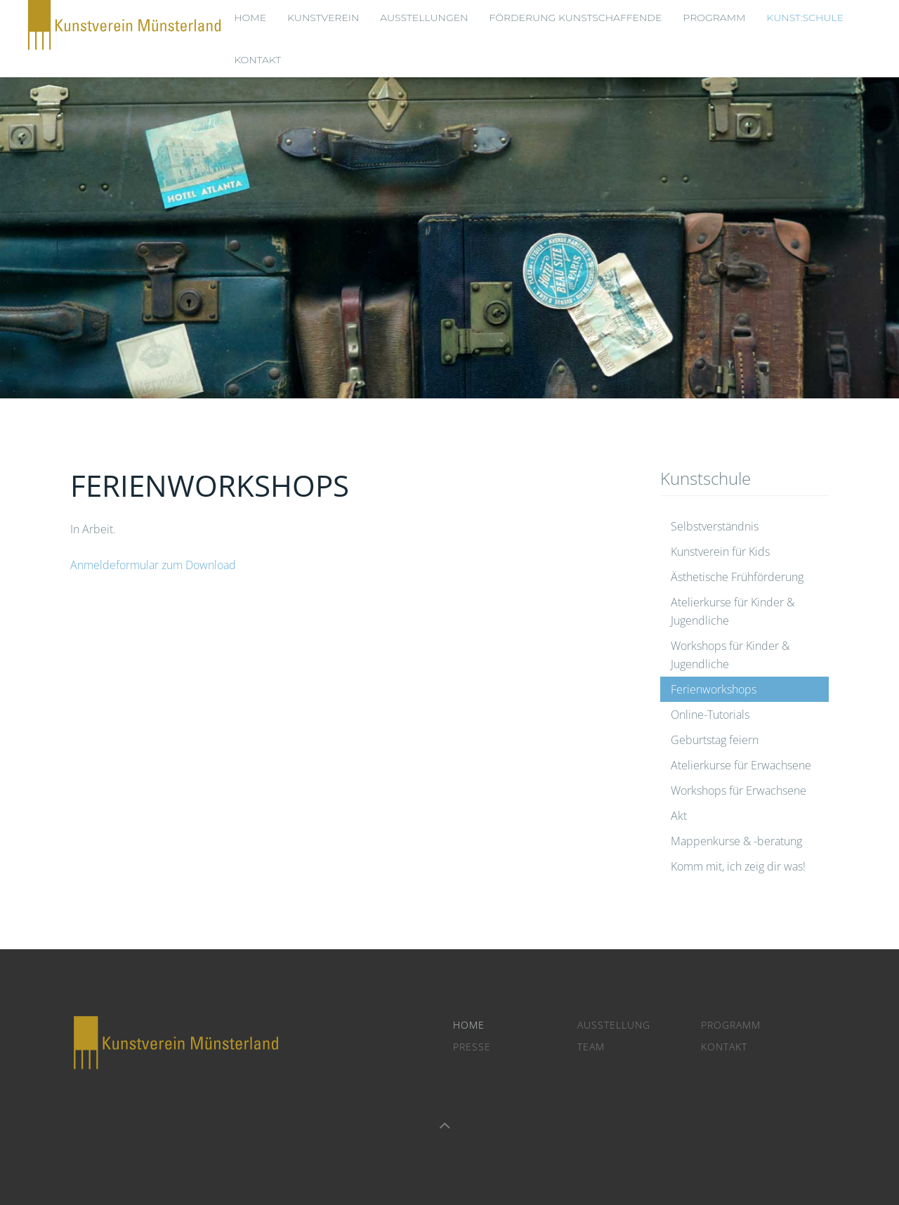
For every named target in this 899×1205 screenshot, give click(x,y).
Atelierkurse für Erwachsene (741, 765)
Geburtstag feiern (715, 740)
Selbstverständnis (715, 526)
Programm (731, 1025)
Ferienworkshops (713, 689)
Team (591, 1046)
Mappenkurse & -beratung (736, 841)
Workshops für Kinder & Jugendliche (730, 655)
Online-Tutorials (710, 714)
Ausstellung (613, 1025)
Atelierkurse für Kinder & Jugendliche (732, 611)
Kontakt (257, 59)
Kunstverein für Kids (720, 551)
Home (469, 1025)
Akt (679, 815)
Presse (472, 1046)
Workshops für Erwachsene (738, 790)
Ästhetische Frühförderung (737, 577)
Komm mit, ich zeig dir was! (738, 866)
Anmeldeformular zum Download (153, 565)
